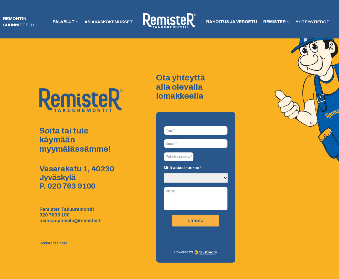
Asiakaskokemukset (109, 22)
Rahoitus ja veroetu (230, 22)
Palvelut (65, 22)
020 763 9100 (71, 186)
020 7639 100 (54, 215)
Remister (271, 22)
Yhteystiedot (308, 22)
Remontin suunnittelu (17, 22)
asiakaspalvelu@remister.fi (70, 220)
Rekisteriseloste (53, 243)
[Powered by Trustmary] (195, 252)
